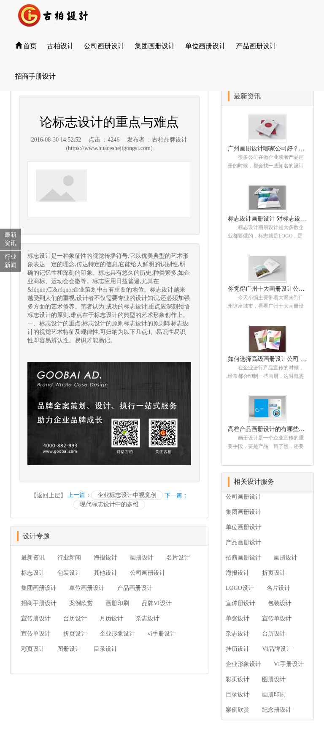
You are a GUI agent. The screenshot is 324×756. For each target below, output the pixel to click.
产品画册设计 (256, 45)
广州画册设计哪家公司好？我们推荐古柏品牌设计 (267, 148)
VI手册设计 (289, 664)
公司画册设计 (104, 45)
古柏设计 (60, 45)
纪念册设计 (277, 710)
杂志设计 (147, 618)
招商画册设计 (243, 557)
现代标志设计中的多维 (109, 504)
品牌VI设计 (157, 603)
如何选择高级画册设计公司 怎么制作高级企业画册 (267, 359)
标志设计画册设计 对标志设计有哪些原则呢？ (267, 219)
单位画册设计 (205, 45)
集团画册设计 (155, 45)
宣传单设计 (36, 633)
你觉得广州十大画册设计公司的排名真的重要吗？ (267, 289)
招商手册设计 (35, 76)
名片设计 (178, 557)
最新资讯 (33, 557)
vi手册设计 (162, 633)
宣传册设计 (36, 618)
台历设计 (75, 618)
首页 (26, 45)
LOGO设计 (240, 588)
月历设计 (111, 618)
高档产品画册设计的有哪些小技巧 (267, 429)
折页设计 (75, 633)
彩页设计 (33, 649)
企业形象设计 (117, 633)
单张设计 (237, 618)
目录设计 (105, 649)
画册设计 (142, 557)
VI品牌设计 (277, 649)
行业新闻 (69, 557)
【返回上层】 (48, 495)
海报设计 (105, 557)
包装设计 (69, 573)
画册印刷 (117, 603)
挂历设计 (237, 649)
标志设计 (39, 256)
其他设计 (105, 573)
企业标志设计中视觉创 (127, 495)
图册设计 (69, 649)
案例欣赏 (81, 603)
